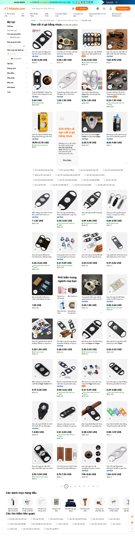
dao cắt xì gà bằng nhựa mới (88, 170)
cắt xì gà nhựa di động (66, 170)
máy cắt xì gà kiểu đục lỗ (59, 185)
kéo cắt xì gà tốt (78, 524)
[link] (132, 517)
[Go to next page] (98, 486)
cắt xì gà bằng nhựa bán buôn (43, 170)
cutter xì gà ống (62, 524)
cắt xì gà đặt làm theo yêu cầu (41, 524)
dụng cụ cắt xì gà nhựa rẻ (42, 175)
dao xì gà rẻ (115, 524)
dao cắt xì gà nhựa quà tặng (67, 180)
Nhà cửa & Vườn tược (46, 20)
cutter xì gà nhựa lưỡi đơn (16, 524)
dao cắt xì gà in (114, 519)
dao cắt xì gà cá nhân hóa (30, 529)
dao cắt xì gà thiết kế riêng (76, 519)
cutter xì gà (12, 529)
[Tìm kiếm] (81, 8)
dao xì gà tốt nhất (39, 185)
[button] (73, 8)
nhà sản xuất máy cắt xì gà (105, 185)
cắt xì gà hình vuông (55, 519)
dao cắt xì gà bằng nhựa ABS (113, 170)
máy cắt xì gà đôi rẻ (51, 529)
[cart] (104, 9)
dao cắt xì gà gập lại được (90, 180)
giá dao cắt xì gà (110, 180)
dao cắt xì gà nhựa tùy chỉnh (94, 175)
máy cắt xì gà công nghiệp (81, 185)
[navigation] (17, 253)
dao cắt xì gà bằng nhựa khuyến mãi (67, 175)
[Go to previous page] (62, 486)
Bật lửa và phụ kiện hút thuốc (68, 20)
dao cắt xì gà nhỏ (97, 519)
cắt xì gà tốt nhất (37, 519)
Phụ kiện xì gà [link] (86, 20)
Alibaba (33, 20)
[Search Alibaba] (51, 8)
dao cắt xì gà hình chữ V (98, 524)
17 (93, 486)
